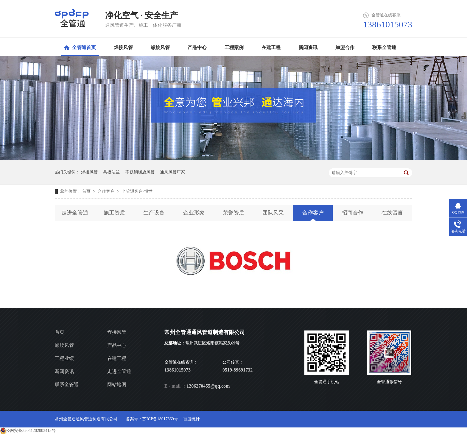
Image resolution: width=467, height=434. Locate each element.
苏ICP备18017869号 (160, 419)
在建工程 (116, 358)
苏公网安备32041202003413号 (28, 430)
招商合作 (352, 213)
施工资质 (114, 213)
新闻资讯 (64, 371)
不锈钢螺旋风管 (140, 172)
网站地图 (116, 384)
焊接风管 (89, 172)
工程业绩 (64, 358)
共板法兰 (111, 172)
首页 (87, 191)
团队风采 (273, 213)
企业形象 (194, 213)
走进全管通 (74, 213)
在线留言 (392, 213)
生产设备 (154, 213)
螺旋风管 (64, 345)
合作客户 (107, 191)
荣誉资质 (233, 213)
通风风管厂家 (172, 172)
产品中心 (116, 345)
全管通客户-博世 (137, 191)
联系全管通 (67, 384)
